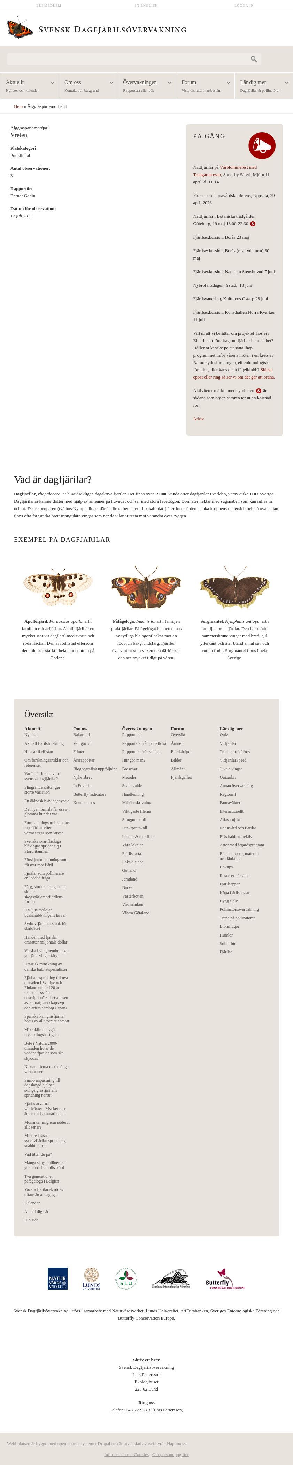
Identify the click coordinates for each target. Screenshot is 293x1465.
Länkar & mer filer (138, 836)
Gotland (129, 870)
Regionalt (228, 794)
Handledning (133, 794)
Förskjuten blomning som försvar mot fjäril (45, 862)
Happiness (176, 1443)
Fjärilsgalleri (181, 777)
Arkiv (198, 418)
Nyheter (31, 734)
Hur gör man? (133, 760)
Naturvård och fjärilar (238, 828)
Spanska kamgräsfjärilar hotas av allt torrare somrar (46, 1019)
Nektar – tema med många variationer (46, 1069)
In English (146, 5)
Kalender (32, 1203)
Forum (203, 86)
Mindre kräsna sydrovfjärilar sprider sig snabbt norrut (45, 1140)
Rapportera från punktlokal (144, 743)
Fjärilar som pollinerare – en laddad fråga (45, 876)
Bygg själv (229, 901)
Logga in (244, 5)
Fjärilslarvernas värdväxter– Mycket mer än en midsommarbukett (45, 1108)
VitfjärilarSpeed (233, 760)
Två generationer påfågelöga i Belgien (41, 1179)
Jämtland (129, 879)
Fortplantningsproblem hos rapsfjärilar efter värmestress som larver (47, 827)
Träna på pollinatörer (237, 918)
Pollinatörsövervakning (239, 909)
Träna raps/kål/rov (235, 751)
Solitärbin (228, 943)
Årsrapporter (83, 760)
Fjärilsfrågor (181, 751)
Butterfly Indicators (89, 794)
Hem (18, 106)
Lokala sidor (132, 862)
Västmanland (133, 904)
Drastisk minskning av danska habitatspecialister (45, 966)
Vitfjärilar (228, 743)
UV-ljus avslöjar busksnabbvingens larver (45, 912)
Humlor (226, 935)
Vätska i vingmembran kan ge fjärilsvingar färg (47, 953)
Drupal (104, 1443)
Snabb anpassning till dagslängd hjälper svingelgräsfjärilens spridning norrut (42, 1088)
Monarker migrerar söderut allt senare (47, 1125)
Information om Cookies (126, 1454)
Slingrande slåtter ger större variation (42, 790)
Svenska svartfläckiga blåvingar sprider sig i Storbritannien (42, 846)
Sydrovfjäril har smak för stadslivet (45, 926)
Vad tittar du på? (38, 1154)
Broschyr (129, 768)
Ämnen (177, 743)
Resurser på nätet (234, 875)
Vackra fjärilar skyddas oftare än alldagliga (43, 1192)
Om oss (86, 86)
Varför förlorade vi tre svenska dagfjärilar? (42, 776)
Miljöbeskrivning (136, 802)
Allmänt (178, 768)
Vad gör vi (82, 743)
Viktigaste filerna (136, 811)
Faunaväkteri (231, 802)
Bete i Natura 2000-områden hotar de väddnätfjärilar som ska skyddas (44, 1051)
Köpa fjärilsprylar (235, 892)
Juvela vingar (231, 768)
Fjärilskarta (131, 853)
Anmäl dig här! (37, 1211)
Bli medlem (48, 5)
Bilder (176, 760)
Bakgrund (81, 734)
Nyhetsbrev (82, 777)
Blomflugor (229, 926)
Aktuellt (27, 86)
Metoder (129, 777)
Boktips (226, 867)
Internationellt (232, 811)
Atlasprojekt (230, 819)
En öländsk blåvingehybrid (46, 800)
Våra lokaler (132, 845)
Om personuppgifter (170, 1454)
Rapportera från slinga (140, 751)
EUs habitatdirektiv (236, 836)
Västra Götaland (135, 912)
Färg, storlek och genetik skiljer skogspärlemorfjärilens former (45, 894)
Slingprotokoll (134, 819)
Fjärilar (226, 951)
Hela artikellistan (38, 751)
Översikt (178, 734)
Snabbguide (132, 785)
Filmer (78, 751)
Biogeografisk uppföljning (95, 768)
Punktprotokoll (134, 828)
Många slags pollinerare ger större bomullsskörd (44, 1165)
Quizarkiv (228, 777)
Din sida (31, 1220)
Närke (127, 887)
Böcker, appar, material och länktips (239, 856)
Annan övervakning (236, 785)
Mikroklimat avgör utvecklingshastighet (41, 1032)
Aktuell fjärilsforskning (44, 743)
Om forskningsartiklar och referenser (46, 762)
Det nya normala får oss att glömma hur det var (47, 812)
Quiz (224, 734)
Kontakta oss (84, 802)
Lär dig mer (261, 86)
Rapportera (131, 734)
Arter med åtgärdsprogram (242, 845)
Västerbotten (132, 896)
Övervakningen (144, 86)
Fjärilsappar (230, 884)
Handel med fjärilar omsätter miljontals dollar (45, 940)
